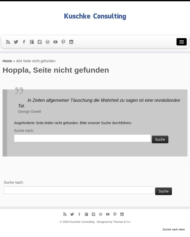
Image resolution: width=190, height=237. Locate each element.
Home (7, 61)
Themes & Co (121, 221)
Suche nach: (24, 131)
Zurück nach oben (174, 229)
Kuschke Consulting (82, 221)
